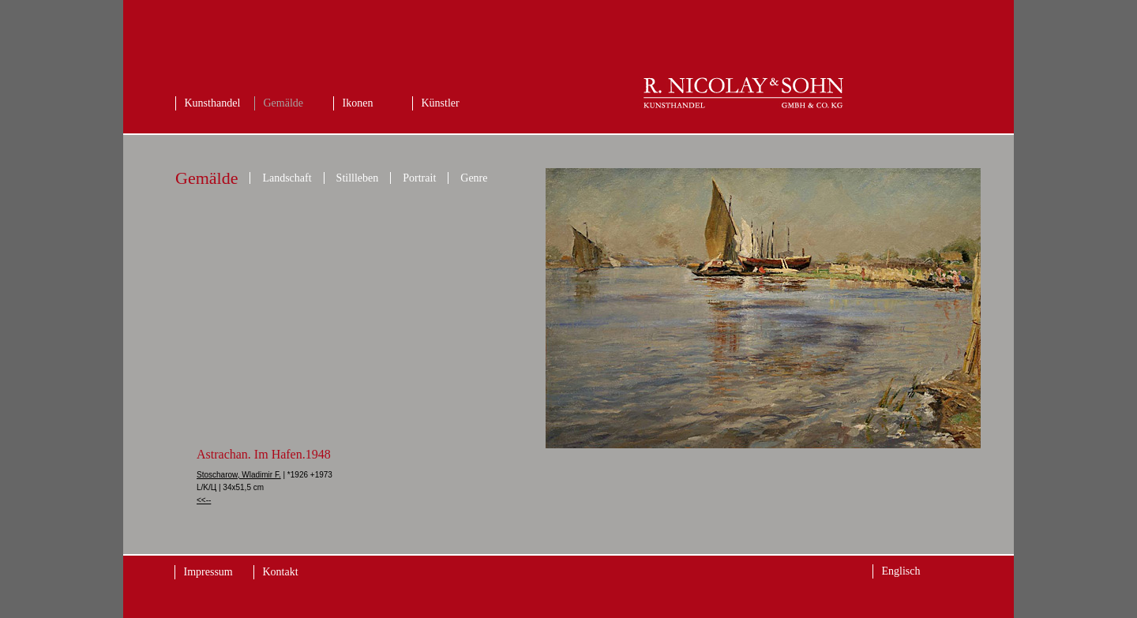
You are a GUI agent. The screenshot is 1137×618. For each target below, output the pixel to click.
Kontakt (280, 572)
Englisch (901, 571)
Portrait (419, 178)
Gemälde (284, 103)
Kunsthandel (213, 103)
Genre (473, 178)
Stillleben (357, 178)
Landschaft (286, 178)
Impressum (208, 572)
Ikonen (358, 103)
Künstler (441, 103)
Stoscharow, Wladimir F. (239, 474)
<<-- (204, 500)
